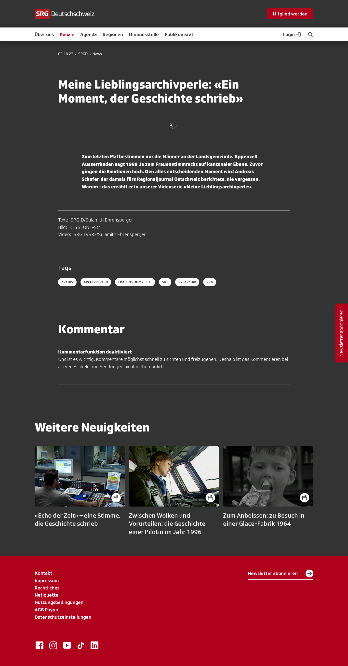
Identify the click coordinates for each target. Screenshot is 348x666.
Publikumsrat (179, 34)
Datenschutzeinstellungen (63, 617)
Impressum (47, 580)
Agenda (88, 34)
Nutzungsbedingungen (59, 602)
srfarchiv (187, 282)
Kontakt (43, 573)
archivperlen (96, 282)
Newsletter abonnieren (280, 573)
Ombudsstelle (144, 34)
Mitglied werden (290, 13)
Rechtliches (47, 587)
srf (165, 282)
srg (209, 282)
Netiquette (46, 595)
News (97, 54)
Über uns (44, 34)
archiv (67, 282)
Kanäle (67, 34)
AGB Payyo (46, 609)
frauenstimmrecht (135, 282)
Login (292, 34)
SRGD (83, 54)
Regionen (113, 34)
